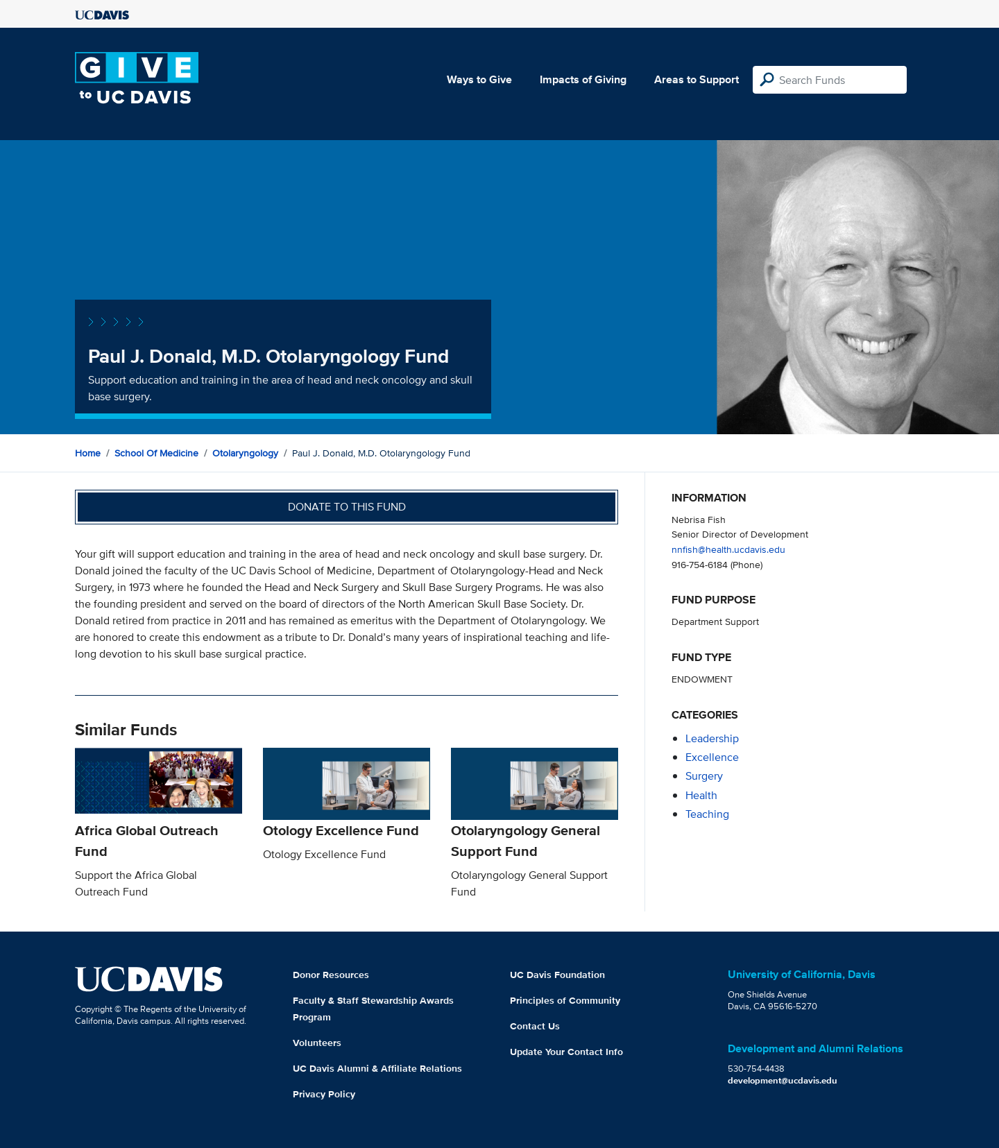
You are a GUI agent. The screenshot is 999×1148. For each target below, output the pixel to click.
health (701, 795)
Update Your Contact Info (566, 1052)
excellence (712, 757)
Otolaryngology (245, 453)
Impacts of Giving (583, 79)
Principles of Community (565, 1000)
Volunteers (317, 1043)
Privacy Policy (324, 1094)
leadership (712, 738)
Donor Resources (331, 975)
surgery (704, 776)
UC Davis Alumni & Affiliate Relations (377, 1068)
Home (88, 453)
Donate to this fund (347, 507)
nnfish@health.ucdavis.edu (728, 549)
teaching (707, 814)
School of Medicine (156, 453)
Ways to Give (479, 79)
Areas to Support (696, 79)
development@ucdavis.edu (782, 1080)
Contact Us (535, 1026)
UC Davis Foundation (557, 975)
